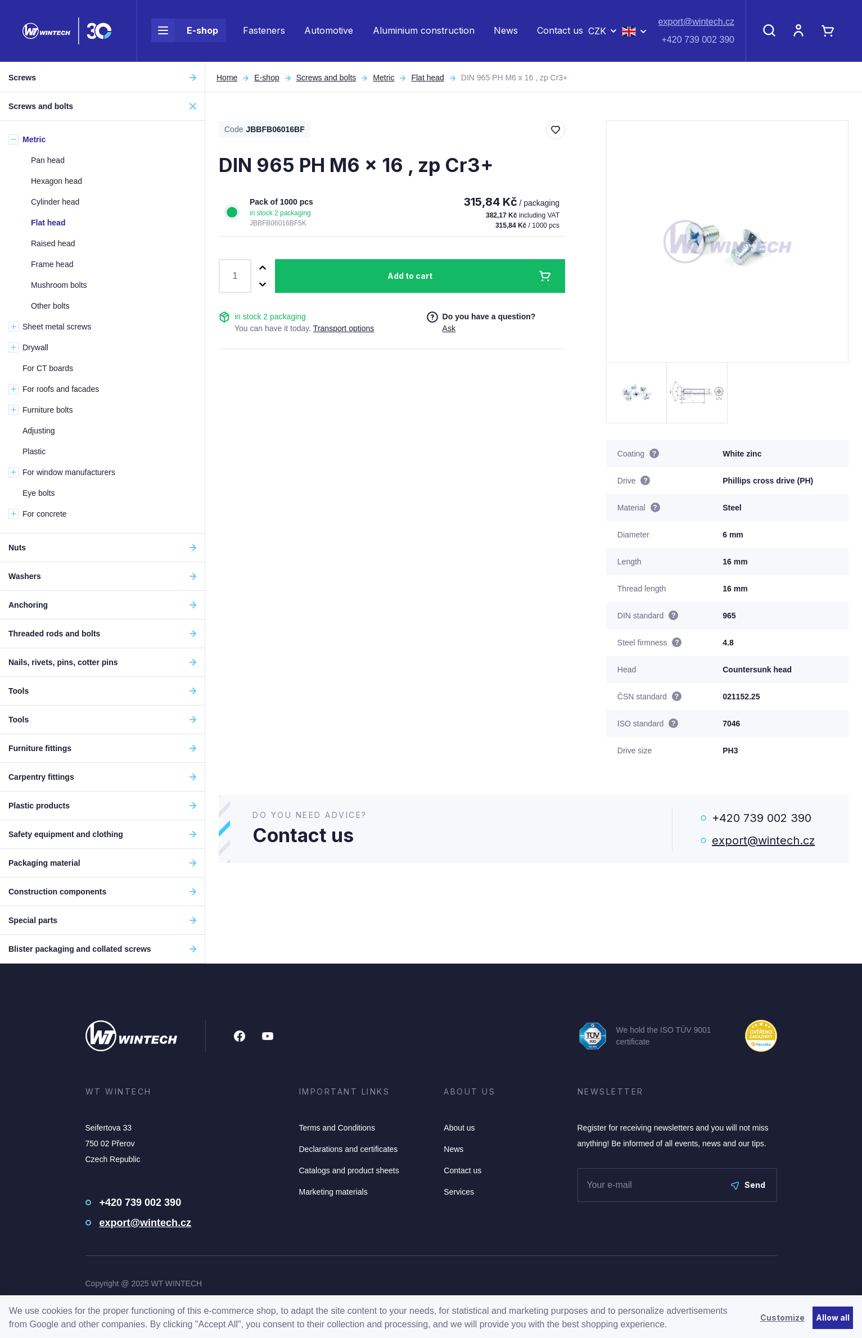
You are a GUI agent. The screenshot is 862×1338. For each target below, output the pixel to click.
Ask (449, 328)
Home (226, 77)
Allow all (833, 1317)
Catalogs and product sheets (349, 1170)
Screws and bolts (326, 77)
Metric (383, 77)
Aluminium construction (424, 31)
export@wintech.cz (696, 23)
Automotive (328, 31)
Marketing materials (333, 1191)
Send (748, 1185)
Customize (782, 1317)
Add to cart (409, 276)
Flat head (427, 77)
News (506, 31)
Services (459, 1191)
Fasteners (264, 31)
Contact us (560, 31)
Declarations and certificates (348, 1149)
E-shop (184, 31)
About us (459, 1127)
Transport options (343, 328)
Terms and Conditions (337, 1127)
